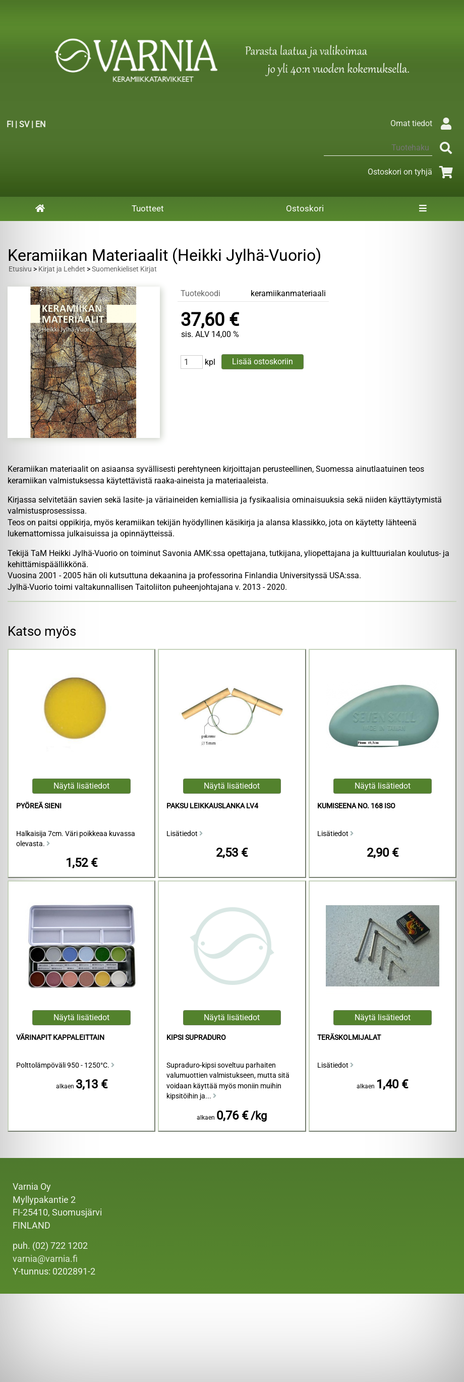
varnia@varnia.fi (45, 1259)
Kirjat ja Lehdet (61, 269)
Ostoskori (305, 208)
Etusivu (20, 269)
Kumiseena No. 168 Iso (356, 806)
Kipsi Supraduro (196, 1037)
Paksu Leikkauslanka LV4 (212, 806)
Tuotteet (148, 208)
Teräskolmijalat (349, 1037)
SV (24, 124)
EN (40, 124)
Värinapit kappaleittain (60, 1037)
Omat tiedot (423, 123)
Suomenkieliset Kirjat (124, 269)
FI (10, 124)
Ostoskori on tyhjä (412, 172)
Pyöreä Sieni (39, 806)
